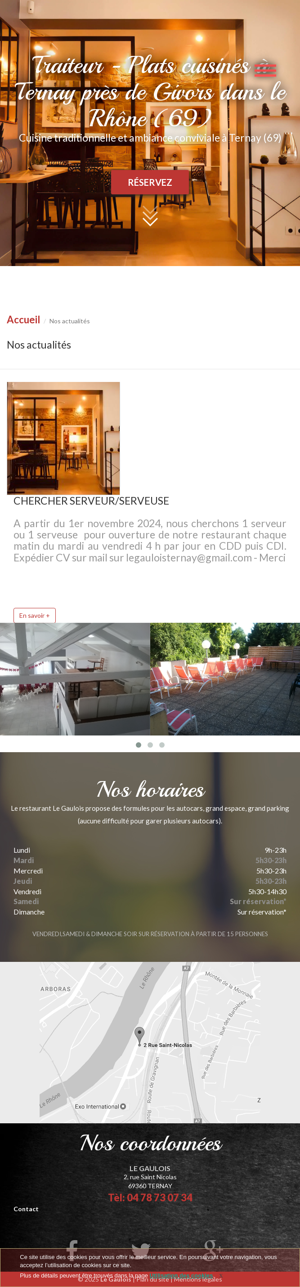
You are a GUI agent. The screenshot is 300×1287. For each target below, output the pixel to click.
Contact (26, 1209)
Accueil (23, 319)
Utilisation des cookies (181, 1275)
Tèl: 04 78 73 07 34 (150, 1197)
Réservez (150, 182)
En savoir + (34, 615)
